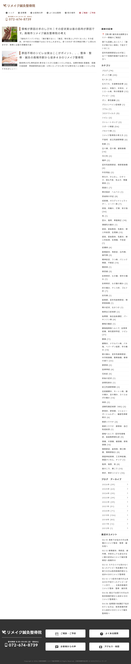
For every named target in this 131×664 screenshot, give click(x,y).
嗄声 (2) (106, 160)
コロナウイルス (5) (111, 113)
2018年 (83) (108, 520)
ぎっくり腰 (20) (109, 75)
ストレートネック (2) (112, 122)
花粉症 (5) (107, 374)
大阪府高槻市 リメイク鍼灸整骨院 (48, 661)
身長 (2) (106, 402)
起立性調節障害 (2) (111, 387)
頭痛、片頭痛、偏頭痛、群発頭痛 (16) (115, 443)
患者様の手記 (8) (110, 196)
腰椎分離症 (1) (109, 324)
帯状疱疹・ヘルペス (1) (112, 192)
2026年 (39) (108, 484)
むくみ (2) (107, 79)
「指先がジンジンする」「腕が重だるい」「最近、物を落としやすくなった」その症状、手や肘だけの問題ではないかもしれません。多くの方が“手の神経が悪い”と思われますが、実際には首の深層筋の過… (49, 42)
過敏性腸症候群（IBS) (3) (114, 407)
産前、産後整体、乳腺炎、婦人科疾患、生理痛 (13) (115, 230)
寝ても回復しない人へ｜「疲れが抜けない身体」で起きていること (115, 45)
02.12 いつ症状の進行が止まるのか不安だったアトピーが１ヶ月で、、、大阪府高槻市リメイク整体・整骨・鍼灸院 (115, 583)
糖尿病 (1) (107, 267)
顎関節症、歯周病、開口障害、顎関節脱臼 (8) (114, 450)
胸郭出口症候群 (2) (111, 312)
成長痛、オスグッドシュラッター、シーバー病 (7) (114, 202)
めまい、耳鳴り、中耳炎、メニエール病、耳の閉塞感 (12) (115, 89)
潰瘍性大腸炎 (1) (110, 225)
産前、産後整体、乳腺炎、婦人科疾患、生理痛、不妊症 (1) (115, 240)
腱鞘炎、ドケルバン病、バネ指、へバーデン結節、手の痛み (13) (115, 346)
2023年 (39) (108, 498)
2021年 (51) (108, 506)
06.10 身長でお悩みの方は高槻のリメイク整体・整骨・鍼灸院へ (115, 543)
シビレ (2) (107, 118)
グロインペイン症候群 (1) (113, 105)
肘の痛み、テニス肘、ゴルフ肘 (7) (114, 289)
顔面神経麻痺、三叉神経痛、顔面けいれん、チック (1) (115, 458)
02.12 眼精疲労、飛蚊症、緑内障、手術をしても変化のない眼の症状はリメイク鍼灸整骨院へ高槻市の (115, 555)
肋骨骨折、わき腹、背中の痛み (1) (115, 277)
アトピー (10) (108, 96)
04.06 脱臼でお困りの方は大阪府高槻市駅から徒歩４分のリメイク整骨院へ (115, 596)
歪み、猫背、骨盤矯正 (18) (114, 220)
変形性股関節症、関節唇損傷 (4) (115, 166)
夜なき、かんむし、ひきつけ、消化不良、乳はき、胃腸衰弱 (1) (114, 180)
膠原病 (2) (107, 365)
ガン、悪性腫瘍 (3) (111, 100)
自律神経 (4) (108, 369)
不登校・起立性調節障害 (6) (115, 140)
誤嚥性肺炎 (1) (109, 383)
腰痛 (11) (106, 339)
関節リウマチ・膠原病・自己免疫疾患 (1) (115, 427)
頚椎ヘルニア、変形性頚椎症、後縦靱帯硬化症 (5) (113, 435)
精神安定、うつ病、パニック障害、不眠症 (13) (115, 261)
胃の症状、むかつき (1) (112, 307)
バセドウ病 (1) (109, 131)
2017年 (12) (108, 524)
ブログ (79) (107, 71)
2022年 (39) (108, 502)
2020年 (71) (108, 511)
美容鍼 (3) (107, 271)
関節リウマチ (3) (110, 422)
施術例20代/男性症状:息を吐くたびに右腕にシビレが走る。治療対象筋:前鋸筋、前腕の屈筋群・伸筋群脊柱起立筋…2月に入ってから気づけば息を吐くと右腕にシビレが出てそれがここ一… (48, 66)
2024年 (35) (108, 493)
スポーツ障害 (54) (110, 126)
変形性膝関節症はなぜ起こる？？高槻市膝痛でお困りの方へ (115, 56)
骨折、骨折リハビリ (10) (113, 473)
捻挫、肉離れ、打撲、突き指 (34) (115, 209)
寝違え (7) (107, 188)
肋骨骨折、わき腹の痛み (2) (115, 283)
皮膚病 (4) (107, 247)
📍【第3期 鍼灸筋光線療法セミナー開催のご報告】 (115, 35)
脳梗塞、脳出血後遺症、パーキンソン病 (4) (115, 317)
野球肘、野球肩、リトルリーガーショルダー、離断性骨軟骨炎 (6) (115, 414)
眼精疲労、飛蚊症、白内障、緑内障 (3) (115, 253)
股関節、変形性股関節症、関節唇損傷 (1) (115, 301)
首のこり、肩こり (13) (112, 469)
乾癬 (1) (106, 144)
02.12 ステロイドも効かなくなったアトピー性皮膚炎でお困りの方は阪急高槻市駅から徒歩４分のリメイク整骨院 (115, 569)
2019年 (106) (109, 515)
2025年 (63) (108, 489)
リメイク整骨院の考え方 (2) (115, 135)
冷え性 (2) (107, 156)
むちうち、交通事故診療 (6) (115, 84)
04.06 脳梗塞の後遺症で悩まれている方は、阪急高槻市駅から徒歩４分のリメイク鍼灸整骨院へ (115, 608)
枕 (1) (105, 216)
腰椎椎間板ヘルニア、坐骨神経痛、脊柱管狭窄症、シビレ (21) (115, 331)
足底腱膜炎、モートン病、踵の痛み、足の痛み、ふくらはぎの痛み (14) (115, 394)
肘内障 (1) (107, 295)
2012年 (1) (107, 528)
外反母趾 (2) (108, 172)
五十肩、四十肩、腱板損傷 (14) (114, 150)
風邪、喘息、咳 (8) (111, 464)
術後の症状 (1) (109, 378)
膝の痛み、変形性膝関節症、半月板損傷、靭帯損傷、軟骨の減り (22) (115, 357)
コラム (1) (107, 109)
